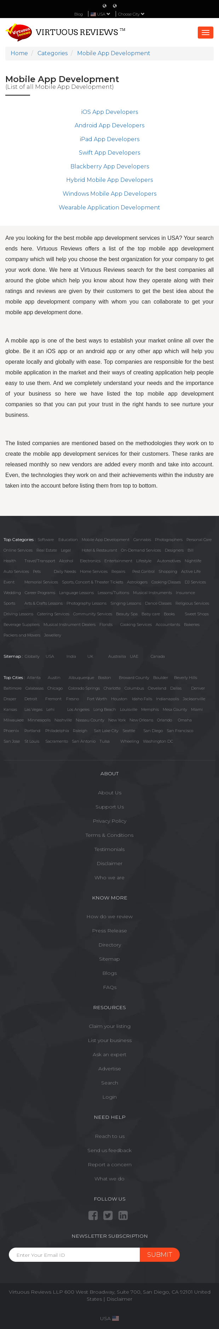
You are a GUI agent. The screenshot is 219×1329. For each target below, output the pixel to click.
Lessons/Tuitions (113, 592)
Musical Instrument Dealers (70, 624)
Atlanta (34, 677)
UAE (134, 656)
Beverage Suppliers (22, 624)
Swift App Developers (109, 152)
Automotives (169, 560)
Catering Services (53, 613)
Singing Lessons (125, 603)
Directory (109, 945)
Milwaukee (14, 720)
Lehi (50, 709)
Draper (10, 698)
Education (68, 539)
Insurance (185, 592)
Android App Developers (109, 125)
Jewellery (52, 635)
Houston (119, 698)
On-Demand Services (141, 550)
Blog (78, 14)
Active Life (191, 571)
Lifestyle (143, 560)
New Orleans (141, 720)
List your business (110, 1040)
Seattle (128, 730)
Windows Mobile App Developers (109, 193)
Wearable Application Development (109, 207)
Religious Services (192, 603)
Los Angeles (78, 709)
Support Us (110, 807)
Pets (37, 571)
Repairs (118, 571)
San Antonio (84, 741)
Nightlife (193, 560)
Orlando (164, 720)
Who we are (109, 877)
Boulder (160, 677)
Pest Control (143, 571)
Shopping (168, 571)
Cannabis (142, 539)
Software (46, 539)
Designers (174, 550)
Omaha (185, 720)
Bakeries (192, 624)
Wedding (12, 592)
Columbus (134, 688)
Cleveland (157, 688)
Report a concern (110, 1164)
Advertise (109, 1068)
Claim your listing (110, 1026)
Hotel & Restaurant (99, 550)
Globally (32, 656)
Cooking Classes (166, 582)
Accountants (168, 624)
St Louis (31, 741)
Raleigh (80, 730)
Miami (197, 709)
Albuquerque (81, 677)
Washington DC (158, 741)
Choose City (131, 14)
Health (10, 560)
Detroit (30, 698)
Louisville (128, 709)
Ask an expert (109, 1054)
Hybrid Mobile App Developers (109, 180)
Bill (191, 550)
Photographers (169, 539)
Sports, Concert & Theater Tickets (92, 582)
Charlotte (112, 688)
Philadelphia (57, 730)
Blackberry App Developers (109, 166)
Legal (66, 550)
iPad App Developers (109, 139)
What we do (109, 1178)
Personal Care (199, 539)
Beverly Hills (185, 677)
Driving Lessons (18, 613)
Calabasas (34, 688)
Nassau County (90, 720)
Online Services (18, 550)
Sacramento (56, 741)
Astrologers (137, 582)
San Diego (153, 730)
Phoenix (11, 730)
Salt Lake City (106, 730)
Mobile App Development (105, 539)
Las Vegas (33, 709)
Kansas (10, 709)
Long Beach (104, 709)
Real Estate (46, 550)
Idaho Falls (142, 698)
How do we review (109, 916)
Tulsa (104, 741)
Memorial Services (41, 582)
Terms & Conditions (109, 835)
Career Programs (40, 592)
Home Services (94, 571)
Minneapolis (39, 720)
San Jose (12, 741)
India (71, 656)
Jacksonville (194, 698)
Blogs (109, 973)
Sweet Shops (197, 613)
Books (169, 613)
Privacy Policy (109, 821)
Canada (158, 656)
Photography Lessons (86, 603)
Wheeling (129, 741)
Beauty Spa (127, 613)
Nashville (63, 720)
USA (50, 656)
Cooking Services (136, 624)
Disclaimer (109, 863)
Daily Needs (65, 571)
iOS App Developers (109, 112)
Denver (198, 688)
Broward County (134, 677)
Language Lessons (76, 592)
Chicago (55, 688)
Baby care (151, 613)
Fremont (53, 698)
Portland (32, 730)
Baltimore (13, 688)
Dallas (175, 688)
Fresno (72, 698)
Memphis (150, 709)
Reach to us (110, 1136)
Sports (9, 603)
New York (117, 720)
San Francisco (180, 730)
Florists (106, 624)
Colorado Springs (84, 688)
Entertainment (118, 560)
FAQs (109, 987)
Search (109, 1083)
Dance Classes (158, 603)
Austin (54, 677)
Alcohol (66, 560)
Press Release (109, 930)
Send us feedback (109, 1150)
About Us (109, 792)
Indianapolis (167, 698)
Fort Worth (97, 698)
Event (9, 582)
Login (109, 1097)
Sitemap (109, 959)
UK (90, 656)
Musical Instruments (152, 592)
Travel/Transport (39, 560)
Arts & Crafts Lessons (43, 603)
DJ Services (195, 582)
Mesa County (175, 709)
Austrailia (117, 656)
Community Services (92, 613)
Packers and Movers (22, 635)
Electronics (90, 560)
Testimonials (109, 849)
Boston (104, 677)
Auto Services (16, 571)
